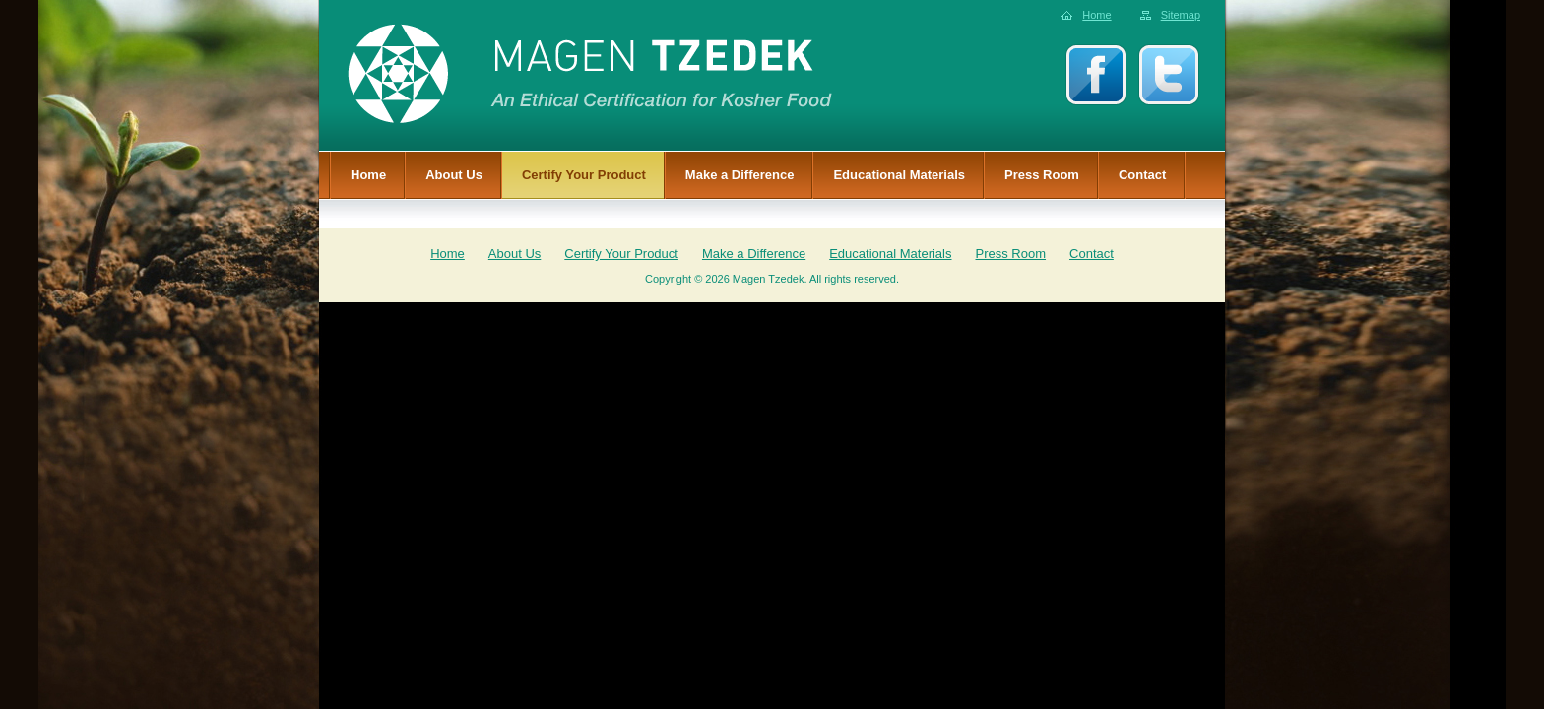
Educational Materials (899, 174)
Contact (1142, 174)
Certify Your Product (584, 174)
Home (1096, 15)
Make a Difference (740, 174)
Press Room (1041, 174)
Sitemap (1180, 15)
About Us (453, 174)
